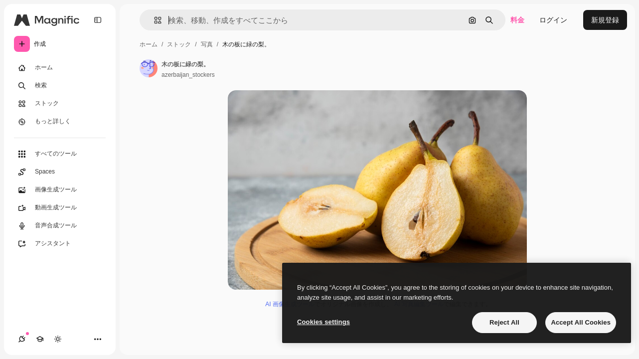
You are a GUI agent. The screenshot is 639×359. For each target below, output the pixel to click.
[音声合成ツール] (60, 226)
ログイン (553, 20)
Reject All (504, 322)
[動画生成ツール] (60, 208)
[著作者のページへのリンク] (149, 68)
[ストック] (60, 104)
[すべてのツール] (60, 154)
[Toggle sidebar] (98, 20)
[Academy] (40, 339)
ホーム (149, 44)
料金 (517, 20)
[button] (153, 20)
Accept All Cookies (581, 322)
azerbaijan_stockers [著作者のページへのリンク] (188, 74)
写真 (207, 44)
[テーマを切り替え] (58, 339)
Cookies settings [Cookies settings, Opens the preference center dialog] (323, 322)
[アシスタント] (60, 244)
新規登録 (605, 20)
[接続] (22, 339)
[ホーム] (60, 68)
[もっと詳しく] (60, 122)
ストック (179, 44)
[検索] (60, 86)
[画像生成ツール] (60, 190)
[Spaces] (60, 172)
